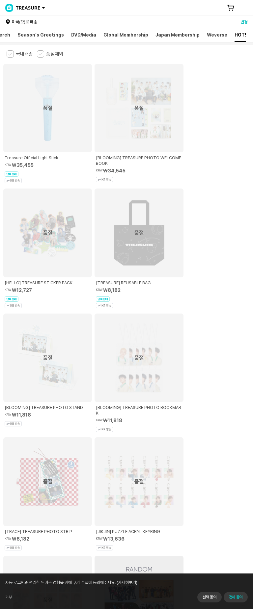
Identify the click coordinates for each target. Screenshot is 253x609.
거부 (8, 597)
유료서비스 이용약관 (40, 495)
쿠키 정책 (149, 495)
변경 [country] (244, 21)
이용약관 (10, 495)
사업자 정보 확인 (70, 517)
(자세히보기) (126, 582)
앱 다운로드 (233, 566)
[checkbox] (20, 54)
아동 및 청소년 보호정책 (81, 495)
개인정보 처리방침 (121, 495)
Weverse (217, 35)
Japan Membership (177, 35)
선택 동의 (209, 597)
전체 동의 (235, 597)
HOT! (240, 35)
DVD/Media (83, 35)
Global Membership (125, 35)
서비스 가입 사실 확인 (198, 537)
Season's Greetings (40, 35)
